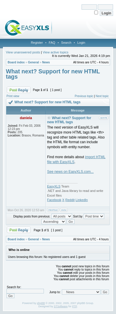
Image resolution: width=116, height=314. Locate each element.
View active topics (55, 52)
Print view (12, 96)
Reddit (70, 200)
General (33, 62)
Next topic (102, 96)
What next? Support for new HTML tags (53, 74)
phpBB (41, 303)
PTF (74, 306)
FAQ (52, 42)
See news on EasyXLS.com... (70, 172)
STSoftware (61, 306)
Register (37, 42)
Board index (16, 62)
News (46, 62)
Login (81, 42)
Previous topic (84, 96)
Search (66, 42)
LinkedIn (82, 200)
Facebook (54, 200)
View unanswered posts (23, 52)
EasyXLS (53, 186)
